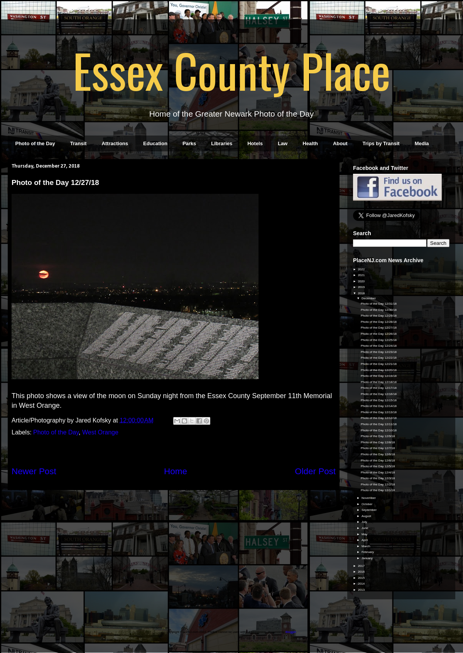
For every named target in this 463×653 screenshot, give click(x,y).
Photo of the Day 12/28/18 (379, 322)
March (366, 546)
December (369, 298)
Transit (78, 143)
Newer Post (34, 471)
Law (282, 143)
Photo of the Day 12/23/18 (379, 352)
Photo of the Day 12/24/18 (379, 346)
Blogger (291, 632)
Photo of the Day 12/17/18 (379, 388)
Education (155, 143)
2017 (361, 566)
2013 (361, 590)
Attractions (114, 143)
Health (310, 143)
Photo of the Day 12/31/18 (379, 303)
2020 (361, 281)
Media (422, 143)
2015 (361, 578)
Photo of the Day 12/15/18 (379, 400)
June (365, 528)
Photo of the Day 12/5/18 (378, 466)
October (367, 504)
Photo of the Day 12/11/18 (379, 424)
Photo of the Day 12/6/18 (378, 454)
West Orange (100, 432)
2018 (361, 293)
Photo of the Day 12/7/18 (378, 448)
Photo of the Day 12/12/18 (379, 418)
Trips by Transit (381, 143)
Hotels (255, 143)
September (369, 510)
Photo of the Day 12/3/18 (378, 478)
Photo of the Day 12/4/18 (378, 472)
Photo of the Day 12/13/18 (379, 412)
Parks (189, 143)
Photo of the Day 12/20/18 (379, 370)
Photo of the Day (35, 143)
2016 (361, 571)
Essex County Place (231, 70)
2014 (361, 583)
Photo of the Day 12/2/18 (378, 484)
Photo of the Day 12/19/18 (379, 376)
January (367, 558)
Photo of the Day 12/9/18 (378, 436)
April (365, 540)
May (365, 534)
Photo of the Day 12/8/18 (378, 442)
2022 (361, 269)
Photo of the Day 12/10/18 (379, 430)
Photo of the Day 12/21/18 (379, 364)
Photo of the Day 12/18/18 (379, 382)
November (369, 498)
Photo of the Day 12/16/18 (379, 394)
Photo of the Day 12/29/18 (379, 315)
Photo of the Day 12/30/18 (379, 310)
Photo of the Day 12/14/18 (379, 406)
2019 (361, 287)
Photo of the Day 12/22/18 (379, 358)
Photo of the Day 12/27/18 (379, 327)
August (367, 516)
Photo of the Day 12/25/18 (379, 340)
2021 (361, 275)
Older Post (315, 471)
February (368, 552)
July (365, 522)
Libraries (221, 143)
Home (175, 471)
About (340, 143)
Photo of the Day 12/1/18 (378, 490)
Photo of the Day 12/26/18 (379, 334)
